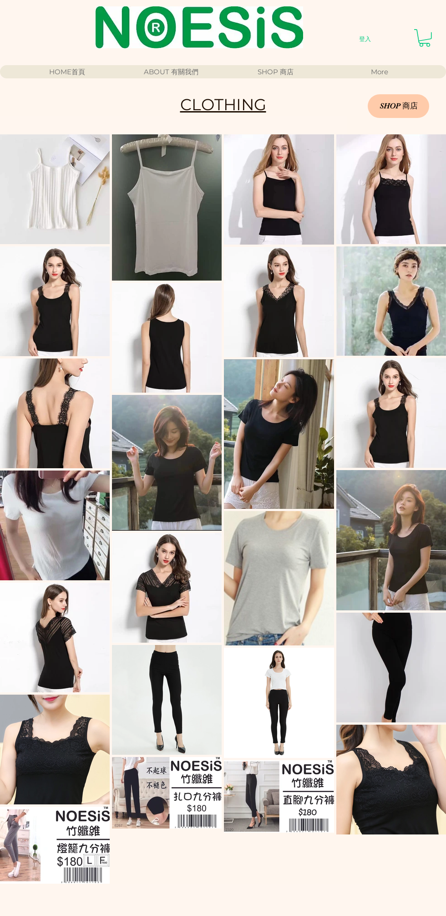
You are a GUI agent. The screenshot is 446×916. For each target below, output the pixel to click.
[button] (424, 38)
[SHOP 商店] (398, 106)
